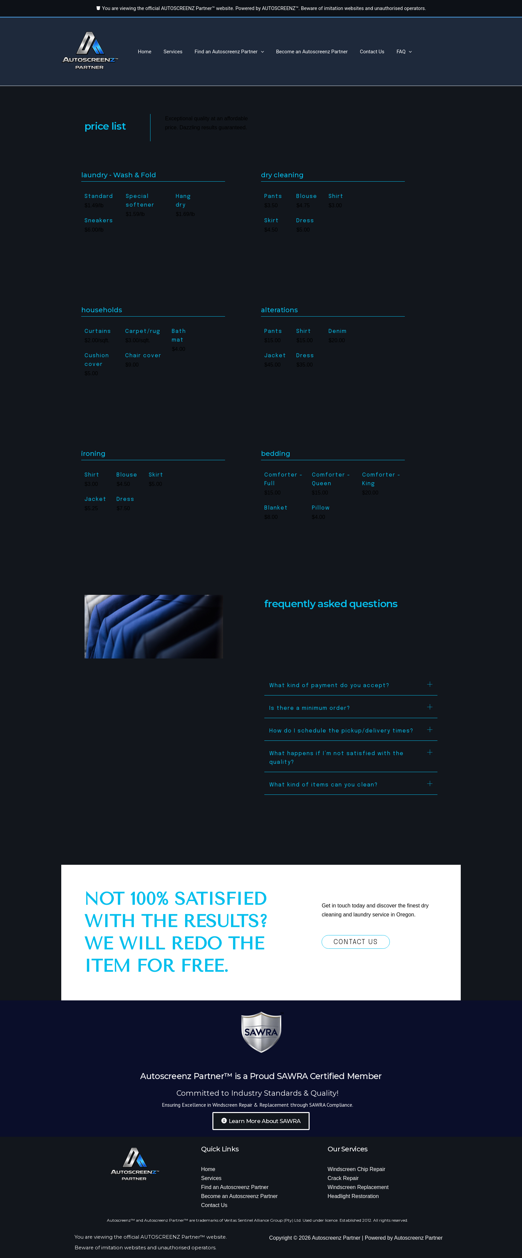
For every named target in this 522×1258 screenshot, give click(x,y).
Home (143, 52)
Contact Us (362, 52)
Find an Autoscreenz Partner (223, 51)
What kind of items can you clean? (323, 785)
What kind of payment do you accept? (329, 685)
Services (169, 52)
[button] (255, 51)
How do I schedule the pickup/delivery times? (341, 731)
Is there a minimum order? (309, 708)
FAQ (392, 51)
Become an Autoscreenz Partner (304, 52)
